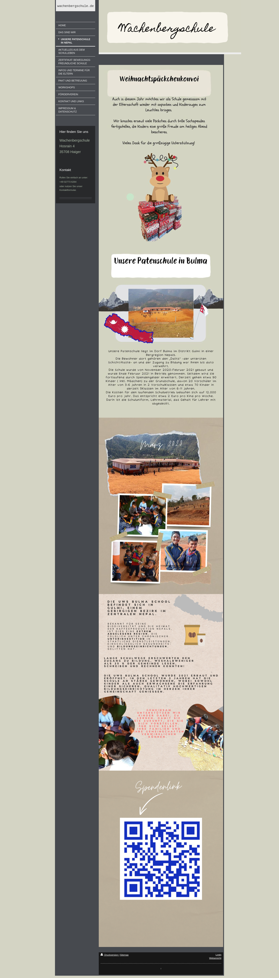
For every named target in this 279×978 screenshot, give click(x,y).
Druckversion (110, 955)
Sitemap (124, 955)
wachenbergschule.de (75, 6)
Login (218, 954)
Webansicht (215, 958)
